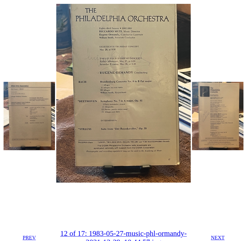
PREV (29, 237)
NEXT (218, 237)
